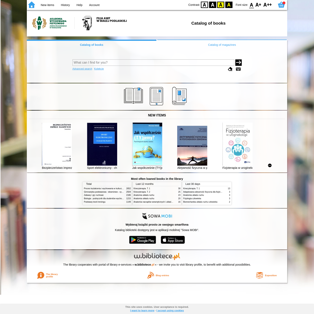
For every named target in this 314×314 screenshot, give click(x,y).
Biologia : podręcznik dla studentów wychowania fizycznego (110, 198)
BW (212, 4)
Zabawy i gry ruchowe (94, 195)
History (65, 5)
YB (221, 4)
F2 (268, 4)
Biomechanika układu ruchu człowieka (200, 202)
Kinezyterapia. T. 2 (142, 192)
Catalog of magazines (222, 44)
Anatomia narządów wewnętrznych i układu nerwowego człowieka (163, 202)
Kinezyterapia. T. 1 (142, 188)
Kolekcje (99, 68)
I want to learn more (142, 310)
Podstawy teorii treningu (95, 202)
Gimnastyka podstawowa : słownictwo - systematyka (107, 192)
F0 (251, 4)
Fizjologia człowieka (192, 198)
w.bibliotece (144, 264)
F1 (258, 4)
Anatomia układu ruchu (144, 195)
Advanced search (82, 68)
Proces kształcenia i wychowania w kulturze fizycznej (107, 188)
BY (229, 4)
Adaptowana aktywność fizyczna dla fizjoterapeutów (206, 192)
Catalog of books (91, 44)
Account (94, 5)
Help (79, 5)
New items (47, 5)
